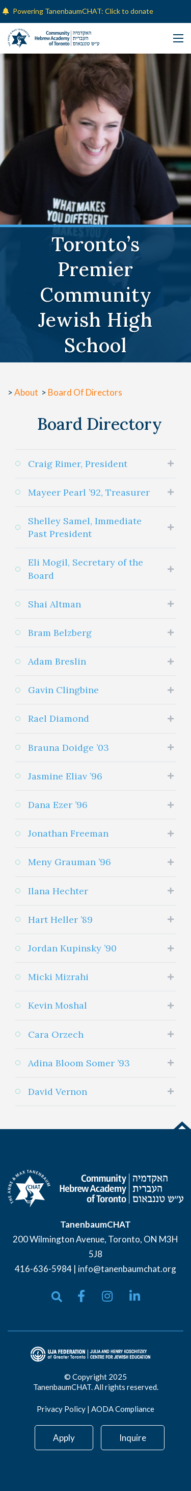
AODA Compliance (122, 1408)
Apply (64, 1437)
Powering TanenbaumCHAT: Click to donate (83, 11)
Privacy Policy (61, 1408)
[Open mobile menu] (178, 38)
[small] (81, 1296)
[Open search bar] (56, 1296)
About (27, 392)
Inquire (132, 1437)
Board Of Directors (85, 392)
